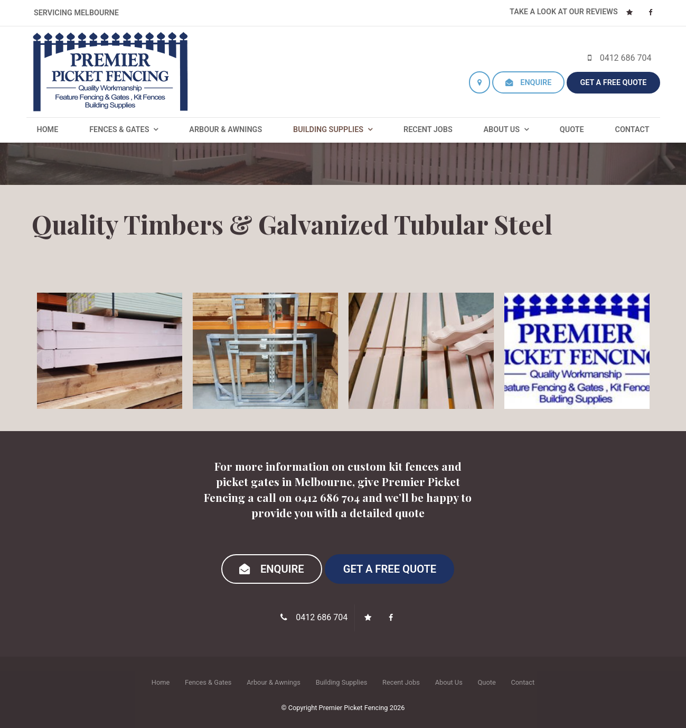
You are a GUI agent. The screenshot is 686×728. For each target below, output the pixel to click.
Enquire (535, 82)
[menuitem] (160, 682)
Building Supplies (328, 129)
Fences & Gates (119, 129)
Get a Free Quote (613, 82)
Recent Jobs (428, 129)
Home (48, 129)
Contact (632, 129)
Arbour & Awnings (225, 129)
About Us (502, 129)
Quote (572, 129)
